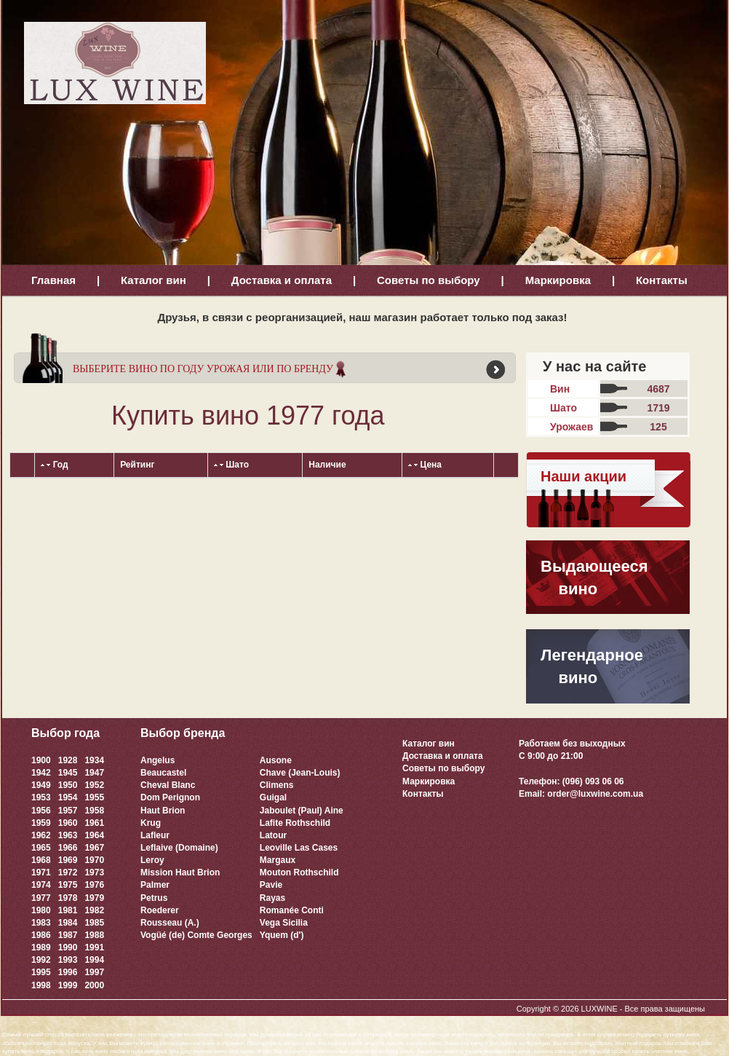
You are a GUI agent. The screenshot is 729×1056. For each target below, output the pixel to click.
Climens (277, 785)
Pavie (271, 885)
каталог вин (299, 1043)
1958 (94, 810)
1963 (68, 835)
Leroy (152, 860)
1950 (68, 785)
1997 (94, 972)
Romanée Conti (292, 910)
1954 (68, 797)
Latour (273, 835)
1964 (94, 835)
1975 (68, 885)
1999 (68, 985)
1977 (41, 898)
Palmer (155, 885)
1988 (94, 935)
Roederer (159, 910)
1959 (41, 823)
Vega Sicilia (284, 923)
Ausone (276, 760)
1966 (68, 848)
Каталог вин (153, 280)
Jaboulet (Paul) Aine (301, 810)
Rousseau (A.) (169, 923)
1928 (68, 760)
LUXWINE (599, 1008)
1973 (94, 872)
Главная (53, 280)
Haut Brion (162, 810)
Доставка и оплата (281, 280)
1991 (94, 947)
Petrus (153, 898)
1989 (41, 947)
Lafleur (155, 835)
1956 (41, 810)
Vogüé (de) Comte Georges (196, 935)
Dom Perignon (170, 797)
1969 (68, 860)
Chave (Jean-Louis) (300, 773)
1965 (41, 848)
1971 (41, 872)
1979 (94, 898)
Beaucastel (163, 773)
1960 (68, 823)
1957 (68, 810)
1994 (94, 960)
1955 (94, 797)
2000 (94, 985)
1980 (41, 910)
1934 (94, 760)
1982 (94, 910)
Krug (150, 823)
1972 (68, 872)
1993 (68, 960)
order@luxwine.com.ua (595, 794)
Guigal (273, 797)
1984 (68, 923)
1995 (41, 972)
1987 (68, 935)
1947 (94, 773)
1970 (94, 860)
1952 (94, 785)
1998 (41, 985)
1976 (94, 885)
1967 (94, 848)
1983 (41, 923)
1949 (41, 785)
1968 (41, 860)
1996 (68, 972)
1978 (68, 898)
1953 (41, 797)
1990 (68, 947)
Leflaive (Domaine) (179, 848)
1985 (94, 923)
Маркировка (558, 280)
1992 (41, 960)
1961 (94, 823)
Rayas (272, 898)
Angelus (157, 760)
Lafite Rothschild (295, 823)
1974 (41, 885)
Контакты (662, 280)
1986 (41, 935)
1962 (41, 835)
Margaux (277, 860)
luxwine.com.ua (554, 1051)
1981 (68, 910)
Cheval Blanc (167, 785)
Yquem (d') (282, 935)
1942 (41, 773)
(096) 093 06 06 (593, 781)
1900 (41, 760)
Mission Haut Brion (180, 872)
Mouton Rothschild (299, 872)
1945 (68, 773)
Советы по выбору (428, 280)
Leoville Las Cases (299, 848)
